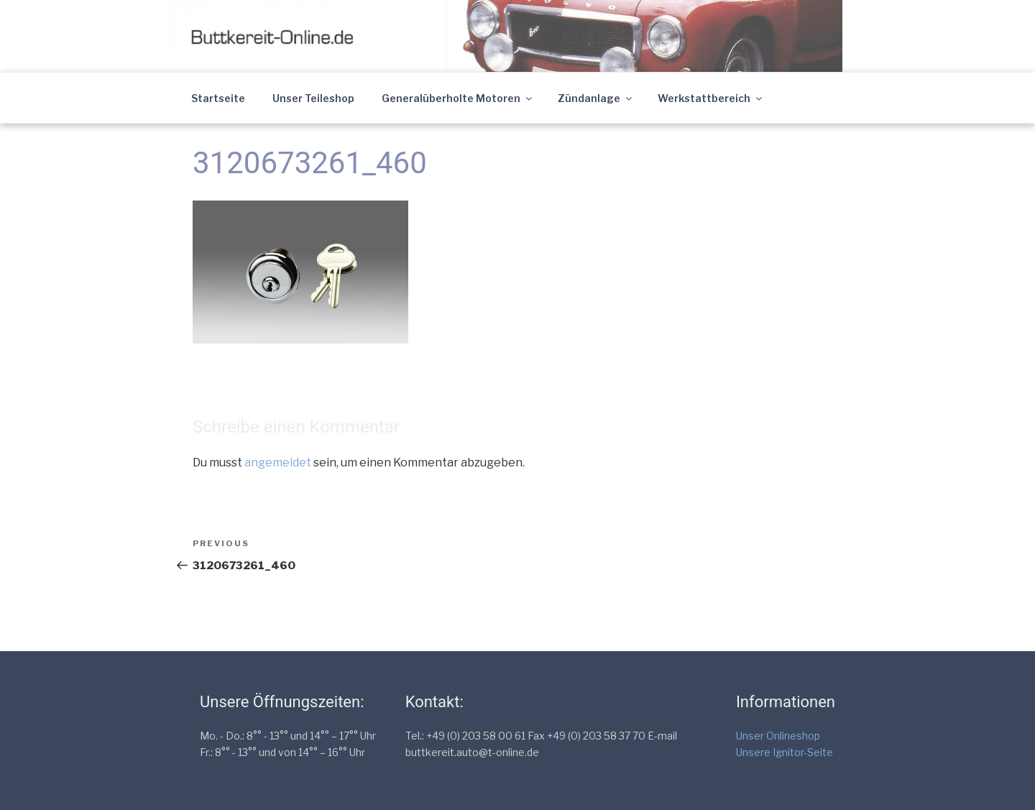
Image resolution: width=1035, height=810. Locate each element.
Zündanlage (596, 98)
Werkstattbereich (711, 98)
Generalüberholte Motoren (458, 98)
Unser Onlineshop (778, 736)
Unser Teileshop (313, 98)
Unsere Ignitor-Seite (784, 752)
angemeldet (277, 462)
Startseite (218, 98)
